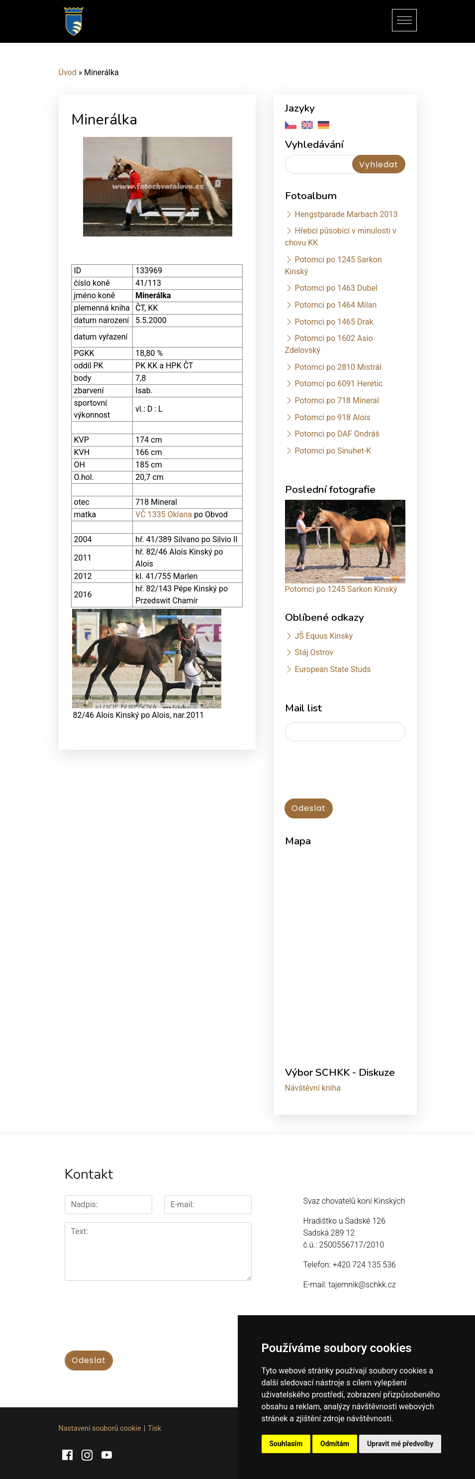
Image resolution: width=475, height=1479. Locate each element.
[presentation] (360, 770)
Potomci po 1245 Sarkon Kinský (341, 589)
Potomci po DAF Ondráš (336, 434)
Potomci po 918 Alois (332, 417)
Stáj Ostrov (313, 652)
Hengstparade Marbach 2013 (345, 214)
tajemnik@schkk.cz (361, 1284)
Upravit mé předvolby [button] (400, 1444)
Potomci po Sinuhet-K (332, 450)
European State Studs (332, 669)
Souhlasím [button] (286, 1444)
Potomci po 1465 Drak (333, 322)
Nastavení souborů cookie (100, 1427)
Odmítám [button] (334, 1444)
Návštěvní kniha (313, 1088)
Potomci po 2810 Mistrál (337, 367)
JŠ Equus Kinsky (323, 636)
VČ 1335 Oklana (163, 514)
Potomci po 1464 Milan (335, 305)
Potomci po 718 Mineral (336, 400)
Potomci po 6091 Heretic (338, 383)
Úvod (68, 72)
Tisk (154, 1427)
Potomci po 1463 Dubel (335, 288)
